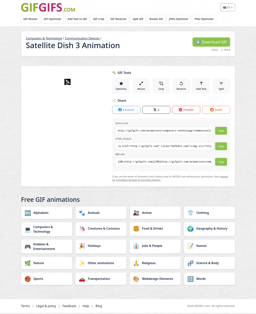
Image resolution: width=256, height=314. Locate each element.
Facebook (126, 111)
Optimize (121, 86)
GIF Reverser (122, 19)
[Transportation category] (101, 280)
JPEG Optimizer (184, 19)
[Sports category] (46, 280)
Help (85, 307)
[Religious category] (155, 264)
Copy (221, 132)
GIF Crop (101, 19)
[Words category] (209, 280)
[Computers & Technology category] (46, 230)
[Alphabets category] (46, 214)
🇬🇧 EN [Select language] (226, 7)
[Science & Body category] (209, 264)
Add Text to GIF (79, 19)
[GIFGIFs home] (48, 7)
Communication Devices (82, 38)
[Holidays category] (101, 247)
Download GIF (211, 42)
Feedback (69, 307)
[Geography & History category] (209, 229)
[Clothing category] (209, 214)
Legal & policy (46, 307)
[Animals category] (101, 214)
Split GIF (142, 19)
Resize (141, 86)
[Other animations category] (101, 264)
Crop (161, 86)
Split (221, 86)
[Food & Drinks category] (155, 229)
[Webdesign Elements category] (155, 280)
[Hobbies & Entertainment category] (46, 248)
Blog (98, 307)
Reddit (216, 111)
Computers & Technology (44, 38)
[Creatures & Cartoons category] (101, 229)
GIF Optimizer (54, 19)
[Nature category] (46, 264)
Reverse (181, 86)
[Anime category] (155, 214)
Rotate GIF (161, 19)
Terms (25, 307)
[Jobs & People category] (155, 247)
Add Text (201, 86)
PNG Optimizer (210, 19)
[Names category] (209, 247)
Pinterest (186, 111)
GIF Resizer (31, 19)
